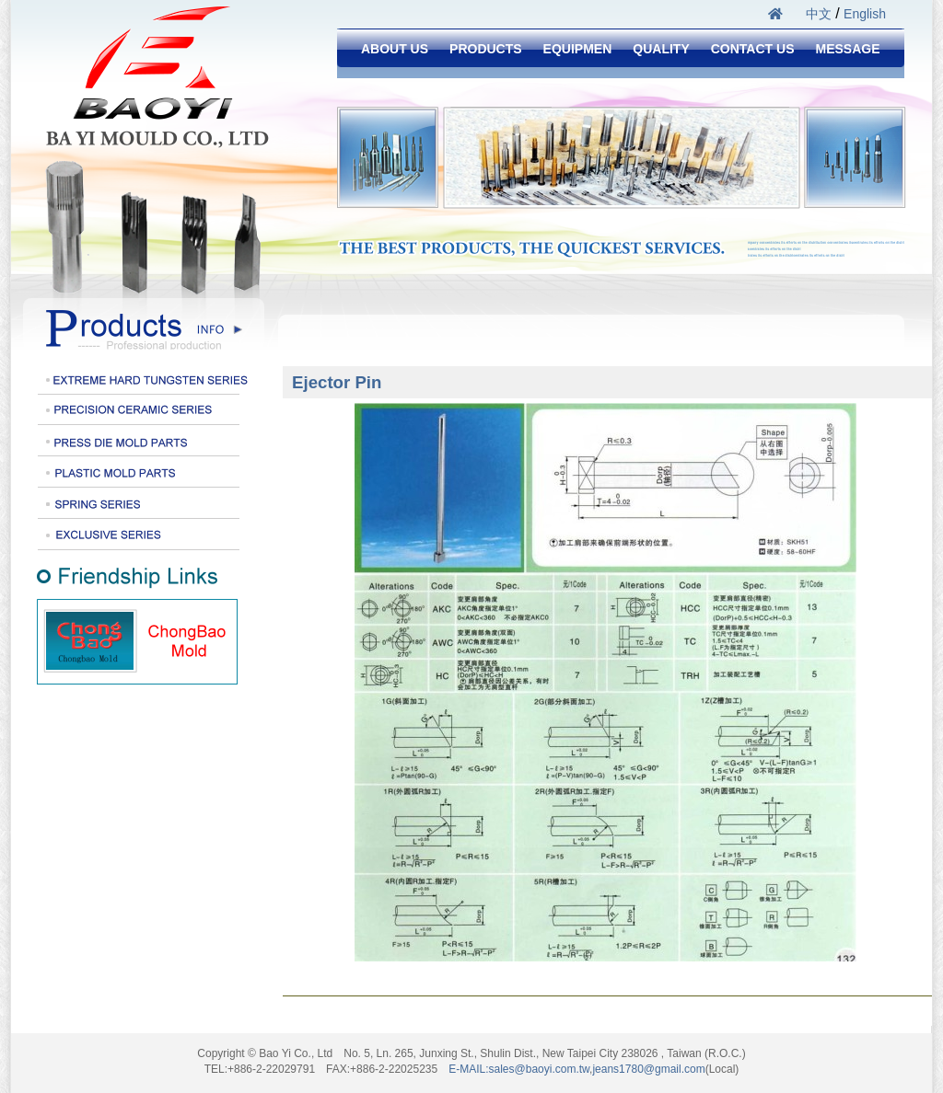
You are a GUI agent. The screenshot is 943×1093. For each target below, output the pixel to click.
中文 (819, 13)
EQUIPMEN (577, 48)
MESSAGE (847, 48)
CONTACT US (753, 48)
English (865, 13)
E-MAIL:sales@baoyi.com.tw (518, 1069)
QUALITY (661, 48)
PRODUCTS (485, 48)
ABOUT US (394, 48)
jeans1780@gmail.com (648, 1069)
